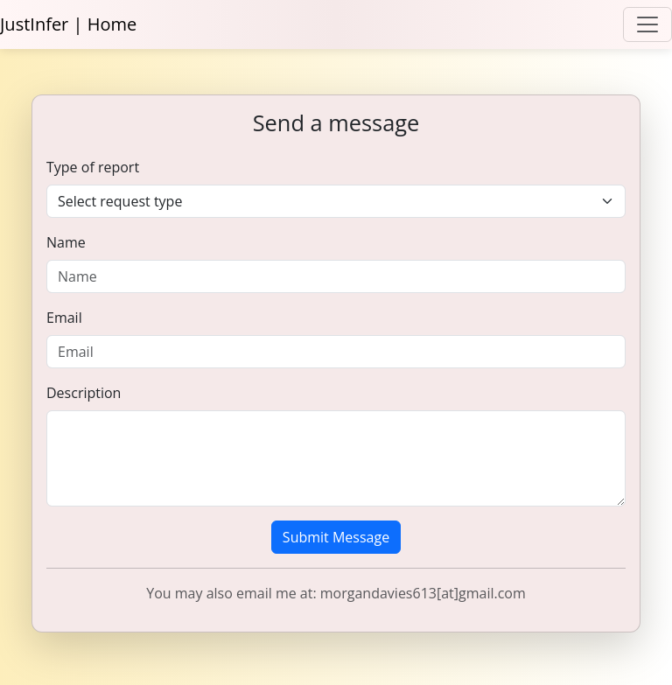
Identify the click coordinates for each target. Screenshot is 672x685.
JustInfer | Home (68, 24)
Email (64, 317)
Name (66, 242)
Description (83, 392)
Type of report (92, 167)
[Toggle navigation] (647, 24)
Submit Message (336, 537)
